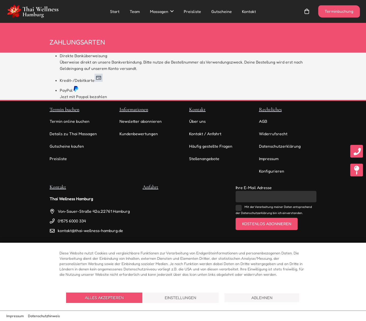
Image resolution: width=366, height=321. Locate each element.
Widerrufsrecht (273, 133)
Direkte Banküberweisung (83, 55)
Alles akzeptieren (104, 297)
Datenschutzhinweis (44, 316)
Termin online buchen (69, 121)
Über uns (197, 121)
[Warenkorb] (306, 11)
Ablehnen (261, 297)
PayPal (69, 90)
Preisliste (58, 158)
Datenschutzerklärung (280, 146)
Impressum (269, 158)
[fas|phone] (356, 152)
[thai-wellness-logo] (32, 11)
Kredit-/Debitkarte (81, 80)
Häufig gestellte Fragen (210, 146)
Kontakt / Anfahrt (205, 133)
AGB (263, 121)
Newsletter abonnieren (140, 121)
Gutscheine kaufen (67, 146)
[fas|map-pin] (356, 172)
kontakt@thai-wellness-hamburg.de (90, 230)
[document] (183, 267)
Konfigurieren (271, 171)
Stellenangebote (204, 158)
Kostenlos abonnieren (266, 223)
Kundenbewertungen (138, 133)
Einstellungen (180, 297)
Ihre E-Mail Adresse (254, 187)
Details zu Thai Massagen (73, 133)
